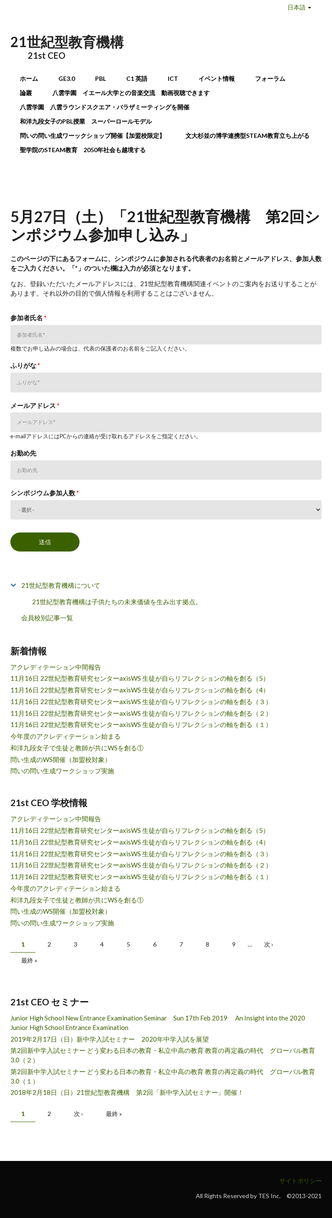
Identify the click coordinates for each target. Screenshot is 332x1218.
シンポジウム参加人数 (44, 493)
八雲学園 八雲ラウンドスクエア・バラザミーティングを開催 (107, 107)
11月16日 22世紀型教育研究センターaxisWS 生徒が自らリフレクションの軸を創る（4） (139, 690)
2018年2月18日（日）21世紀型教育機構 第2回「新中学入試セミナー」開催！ (127, 1092)
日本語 (296, 7)
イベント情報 (216, 78)
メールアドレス (35, 405)
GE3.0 (66, 78)
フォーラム (270, 78)
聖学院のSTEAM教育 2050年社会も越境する (83, 149)
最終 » (29, 960)
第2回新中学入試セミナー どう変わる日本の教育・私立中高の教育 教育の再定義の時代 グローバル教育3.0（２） (162, 1055)
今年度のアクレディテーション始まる (65, 736)
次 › (268, 944)
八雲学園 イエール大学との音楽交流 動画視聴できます (131, 92)
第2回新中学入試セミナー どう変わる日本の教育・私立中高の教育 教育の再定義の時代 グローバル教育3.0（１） (162, 1076)
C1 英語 (136, 78)
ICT (173, 78)
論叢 (26, 92)
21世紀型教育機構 (67, 41)
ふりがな (25, 365)
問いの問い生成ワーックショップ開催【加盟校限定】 (92, 135)
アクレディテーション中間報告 (55, 667)
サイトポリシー (300, 1180)
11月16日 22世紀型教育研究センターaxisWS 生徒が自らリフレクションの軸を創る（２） (141, 713)
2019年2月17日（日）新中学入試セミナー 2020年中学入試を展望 (109, 1039)
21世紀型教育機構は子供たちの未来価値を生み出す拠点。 (117, 602)
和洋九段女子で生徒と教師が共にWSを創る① (77, 748)
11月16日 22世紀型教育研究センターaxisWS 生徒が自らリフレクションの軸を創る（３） (141, 701)
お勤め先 (23, 453)
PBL (100, 78)
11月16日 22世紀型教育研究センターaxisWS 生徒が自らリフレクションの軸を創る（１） (141, 724)
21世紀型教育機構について (60, 585)
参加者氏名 (28, 318)
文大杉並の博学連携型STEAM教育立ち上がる (247, 135)
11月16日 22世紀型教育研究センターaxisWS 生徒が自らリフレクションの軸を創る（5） (139, 678)
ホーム (29, 78)
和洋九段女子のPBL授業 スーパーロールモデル (86, 121)
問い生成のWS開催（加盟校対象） (60, 759)
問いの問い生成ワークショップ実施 (62, 771)
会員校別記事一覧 (47, 618)
